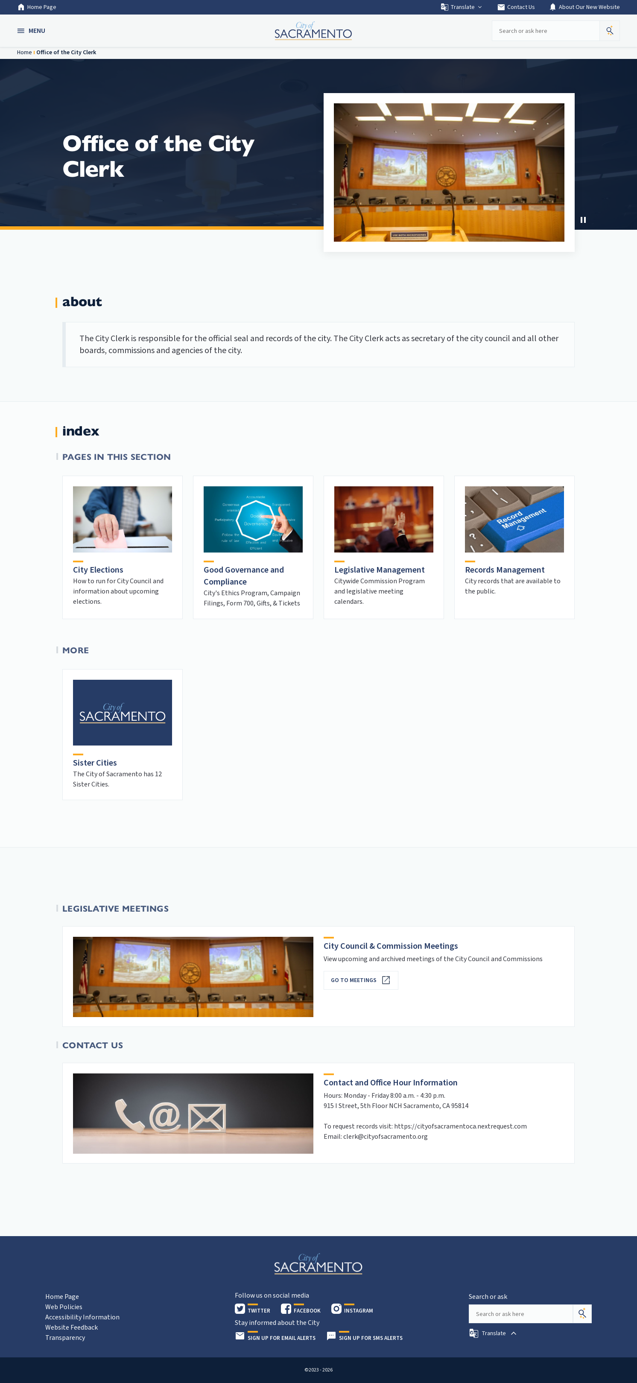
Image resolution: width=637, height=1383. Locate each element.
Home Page (36, 7)
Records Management (505, 570)
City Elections (98, 570)
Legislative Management (379, 570)
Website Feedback (71, 1327)
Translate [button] (461, 7)
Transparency (65, 1337)
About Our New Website (584, 7)
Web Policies (63, 1307)
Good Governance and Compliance (244, 576)
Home (24, 52)
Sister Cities (95, 763)
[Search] (582, 1313)
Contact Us (516, 7)
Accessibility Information (82, 1317)
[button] (32, 31)
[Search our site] (545, 30)
